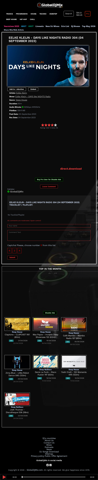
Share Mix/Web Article (14, 30)
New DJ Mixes (51, 26)
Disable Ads (50, 313)
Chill (32, 19)
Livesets (39, 26)
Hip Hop (23, 19)
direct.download (71, 168)
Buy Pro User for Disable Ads (49, 179)
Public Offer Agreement (55, 455)
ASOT (30, 26)
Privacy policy (38, 455)
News (49, 449)
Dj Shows (74, 26)
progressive (22, 14)
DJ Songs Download (49, 451)
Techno (42, 14)
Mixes (49, 444)
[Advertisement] (52, 148)
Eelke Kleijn (21, 93)
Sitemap (49, 453)
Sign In (78, 12)
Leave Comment (49, 186)
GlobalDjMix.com (34, 469)
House (33, 14)
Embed (33, 89)
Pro (87, 14)
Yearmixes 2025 (11, 26)
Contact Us (49, 442)
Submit (12, 257)
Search (68, 14)
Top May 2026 (87, 26)
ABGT (23, 26)
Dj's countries (49, 438)
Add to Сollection (16, 89)
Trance (9, 14)
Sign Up (79, 15)
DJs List (64, 26)
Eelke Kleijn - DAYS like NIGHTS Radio (32, 96)
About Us (49, 440)
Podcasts (49, 447)
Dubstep (53, 14)
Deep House (11, 19)
